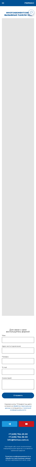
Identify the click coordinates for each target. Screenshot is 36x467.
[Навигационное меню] (3, 3)
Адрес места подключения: (11, 346)
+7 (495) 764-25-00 (18, 434)
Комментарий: (7, 378)
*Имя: (4, 335)
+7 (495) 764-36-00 (18, 437)
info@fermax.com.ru (18, 440)
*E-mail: (4, 367)
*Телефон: (5, 357)
